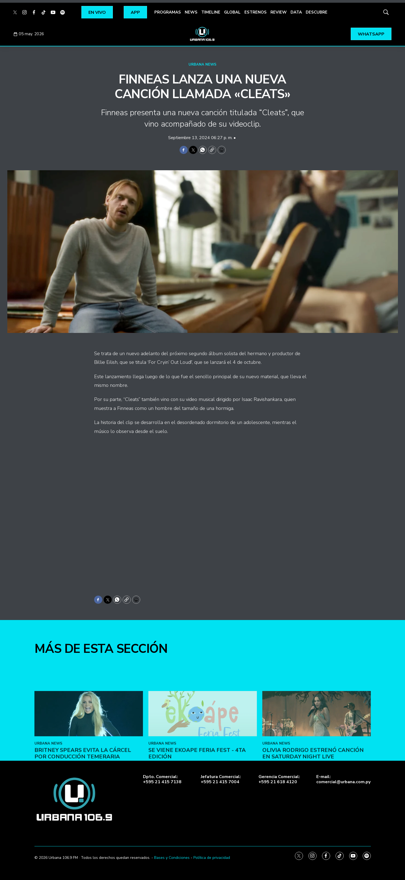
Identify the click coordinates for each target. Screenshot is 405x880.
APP (135, 12)
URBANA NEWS (202, 64)
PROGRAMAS (167, 12)
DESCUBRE (316, 12)
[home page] (202, 34)
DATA (296, 12)
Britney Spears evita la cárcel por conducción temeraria (82, 785)
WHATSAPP (371, 34)
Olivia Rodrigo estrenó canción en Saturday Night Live (313, 785)
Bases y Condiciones (172, 857)
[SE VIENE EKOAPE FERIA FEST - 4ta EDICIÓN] (202, 744)
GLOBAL (232, 12)
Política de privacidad (211, 857)
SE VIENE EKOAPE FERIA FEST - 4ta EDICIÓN (197, 785)
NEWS (191, 12)
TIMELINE (210, 12)
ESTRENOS (255, 12)
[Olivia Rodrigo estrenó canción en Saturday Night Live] (316, 744)
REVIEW (278, 12)
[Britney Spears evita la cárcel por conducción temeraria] (88, 744)
